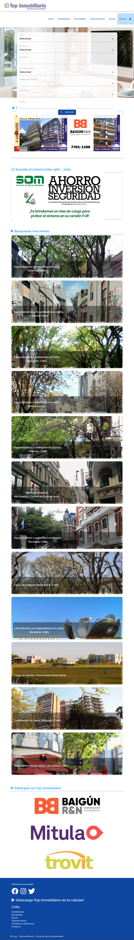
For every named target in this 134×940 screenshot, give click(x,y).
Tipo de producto (27, 68)
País (21, 35)
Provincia (23, 46)
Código (22, 102)
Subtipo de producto (28, 79)
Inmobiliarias (64, 19)
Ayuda (112, 19)
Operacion (24, 91)
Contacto (16, 926)
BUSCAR (67, 112)
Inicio (51, 19)
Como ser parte (97, 19)
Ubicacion (24, 57)
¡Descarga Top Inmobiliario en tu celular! (48, 900)
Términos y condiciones (23, 924)
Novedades (80, 19)
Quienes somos (19, 921)
